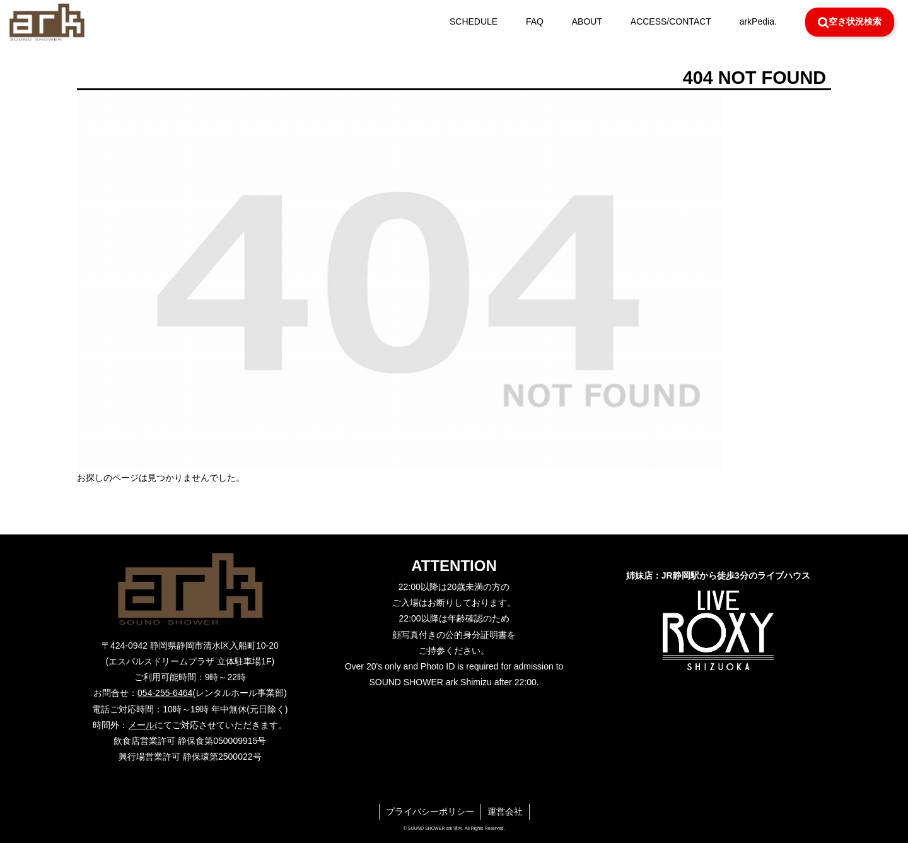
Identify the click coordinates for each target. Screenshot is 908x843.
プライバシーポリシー (430, 811)
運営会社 (505, 811)
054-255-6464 (164, 693)
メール (141, 725)
